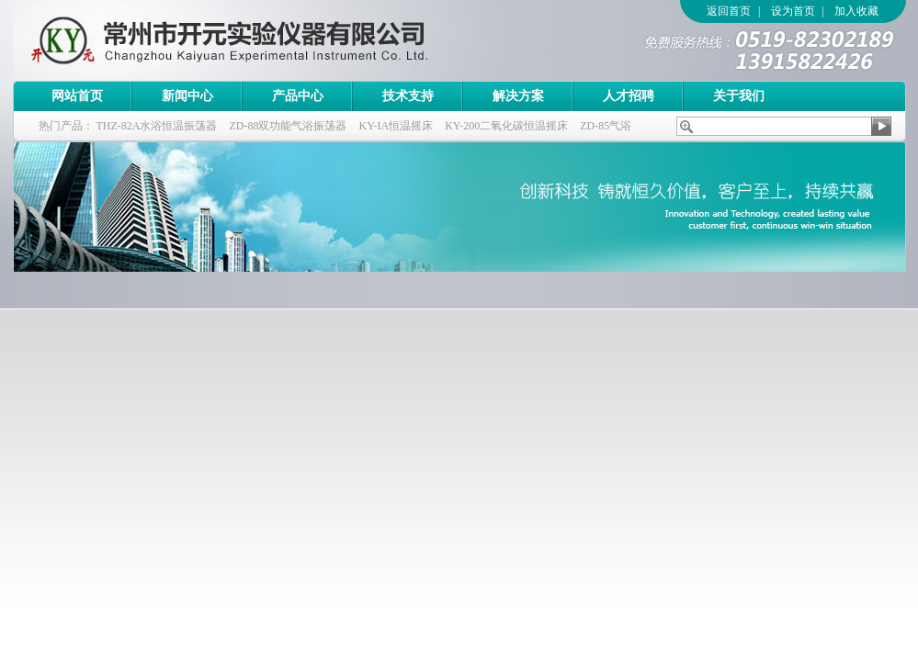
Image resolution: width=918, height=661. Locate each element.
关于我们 (739, 96)
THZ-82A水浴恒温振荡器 (157, 125)
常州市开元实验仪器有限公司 (265, 40)
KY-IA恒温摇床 (396, 125)
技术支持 (408, 96)
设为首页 (793, 11)
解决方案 (518, 96)
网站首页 (77, 96)
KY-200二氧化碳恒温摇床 (506, 125)
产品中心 (297, 96)
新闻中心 (187, 96)
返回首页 (729, 11)
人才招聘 (628, 96)
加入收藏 (856, 11)
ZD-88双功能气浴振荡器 (288, 125)
